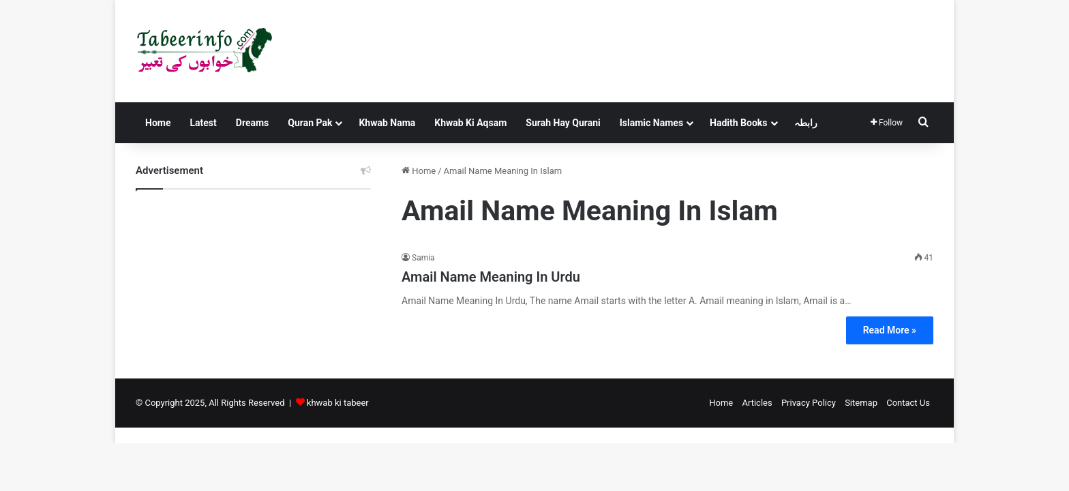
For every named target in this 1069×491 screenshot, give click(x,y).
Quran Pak (310, 122)
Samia (423, 258)
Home (157, 122)
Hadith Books (738, 122)
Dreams (252, 122)
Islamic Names (651, 122)
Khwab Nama (387, 122)
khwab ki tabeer (338, 403)
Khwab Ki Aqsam (470, 122)
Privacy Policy (808, 403)
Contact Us (908, 403)
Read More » (889, 330)
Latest (203, 122)
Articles (757, 403)
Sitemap (861, 403)
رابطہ (805, 122)
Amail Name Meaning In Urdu (491, 277)
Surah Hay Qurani (563, 122)
